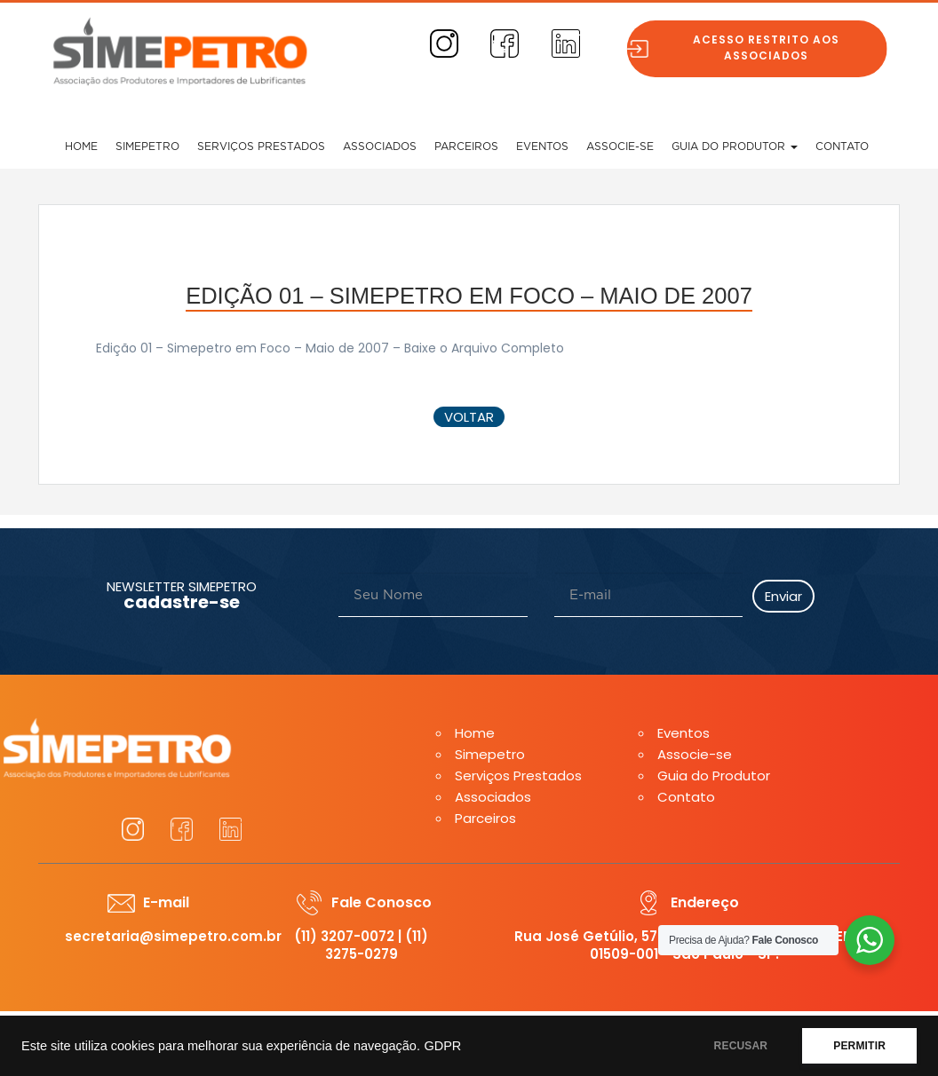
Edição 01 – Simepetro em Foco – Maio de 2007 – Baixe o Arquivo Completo (330, 348)
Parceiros (466, 146)
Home (81, 146)
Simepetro (147, 146)
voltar (469, 416)
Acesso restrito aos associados (771, 47)
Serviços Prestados (261, 146)
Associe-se (620, 146)
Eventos (542, 146)
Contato (842, 146)
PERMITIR (859, 1046)
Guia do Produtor (735, 146)
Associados (380, 146)
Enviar (783, 596)
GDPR (442, 1046)
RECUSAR (741, 1046)
